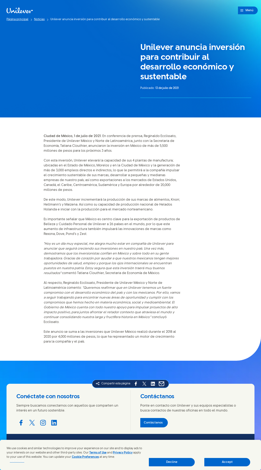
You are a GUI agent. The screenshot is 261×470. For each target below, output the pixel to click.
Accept (227, 462)
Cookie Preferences (85, 457)
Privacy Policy (123, 452)
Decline (171, 462)
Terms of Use (97, 452)
